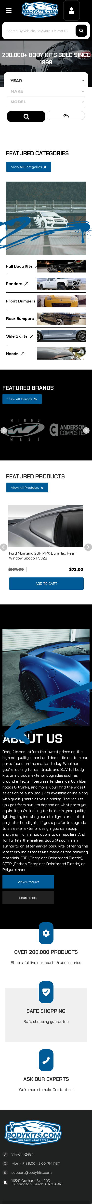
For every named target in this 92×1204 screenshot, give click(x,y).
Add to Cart (46, 583)
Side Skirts (16, 336)
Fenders (14, 283)
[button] (46, 30)
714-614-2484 (23, 1154)
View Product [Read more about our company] (28, 882)
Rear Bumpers (20, 318)
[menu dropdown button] (8, 10)
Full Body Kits (19, 266)
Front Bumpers (21, 301)
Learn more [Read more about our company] (28, 898)
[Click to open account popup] (71, 10)
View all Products (27, 487)
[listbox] (46, 81)
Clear (66, 115)
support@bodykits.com (32, 1172)
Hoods (12, 353)
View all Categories (28, 167)
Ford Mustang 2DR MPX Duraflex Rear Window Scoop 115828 (42, 555)
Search (26, 116)
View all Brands (22, 399)
